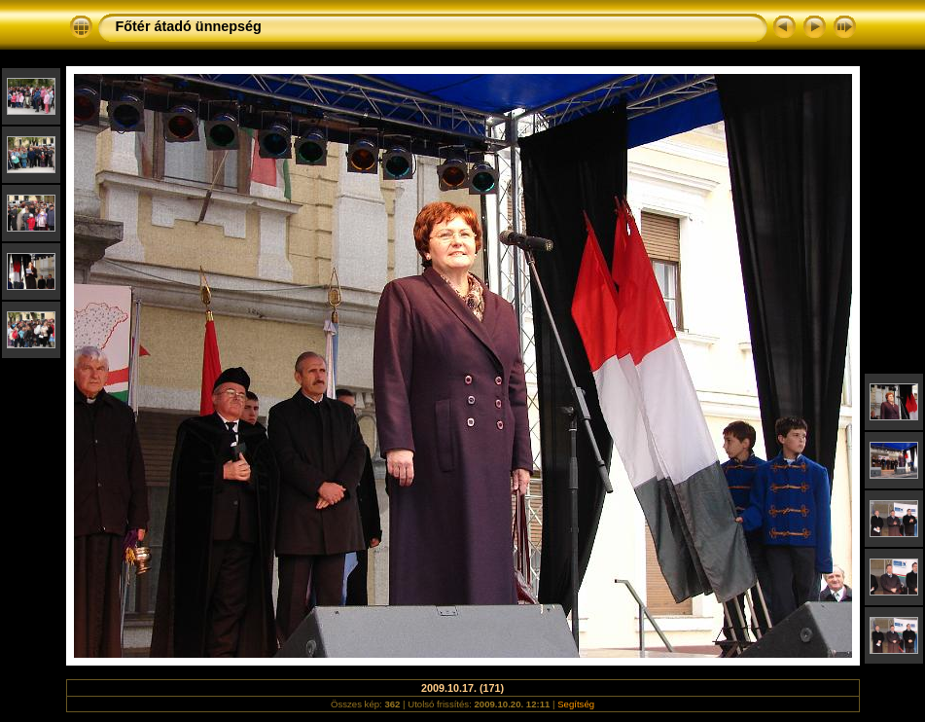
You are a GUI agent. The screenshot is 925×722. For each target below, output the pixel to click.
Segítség (575, 704)
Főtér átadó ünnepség (189, 26)
